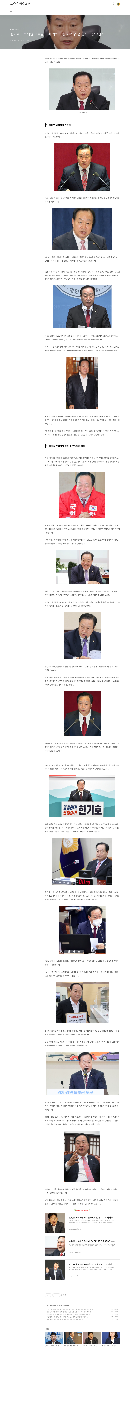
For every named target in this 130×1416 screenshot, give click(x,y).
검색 (113, 4)
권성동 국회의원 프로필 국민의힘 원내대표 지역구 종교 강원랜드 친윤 (67, 1371)
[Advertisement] (82, 774)
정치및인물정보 (51, 1363)
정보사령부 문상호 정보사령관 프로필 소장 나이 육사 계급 (64, 1376)
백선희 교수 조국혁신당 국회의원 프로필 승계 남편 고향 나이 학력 (66, 1374)
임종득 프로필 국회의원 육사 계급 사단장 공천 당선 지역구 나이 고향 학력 (69, 1369)
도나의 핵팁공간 (20, 4)
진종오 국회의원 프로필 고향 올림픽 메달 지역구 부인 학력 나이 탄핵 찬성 (69, 1366)
